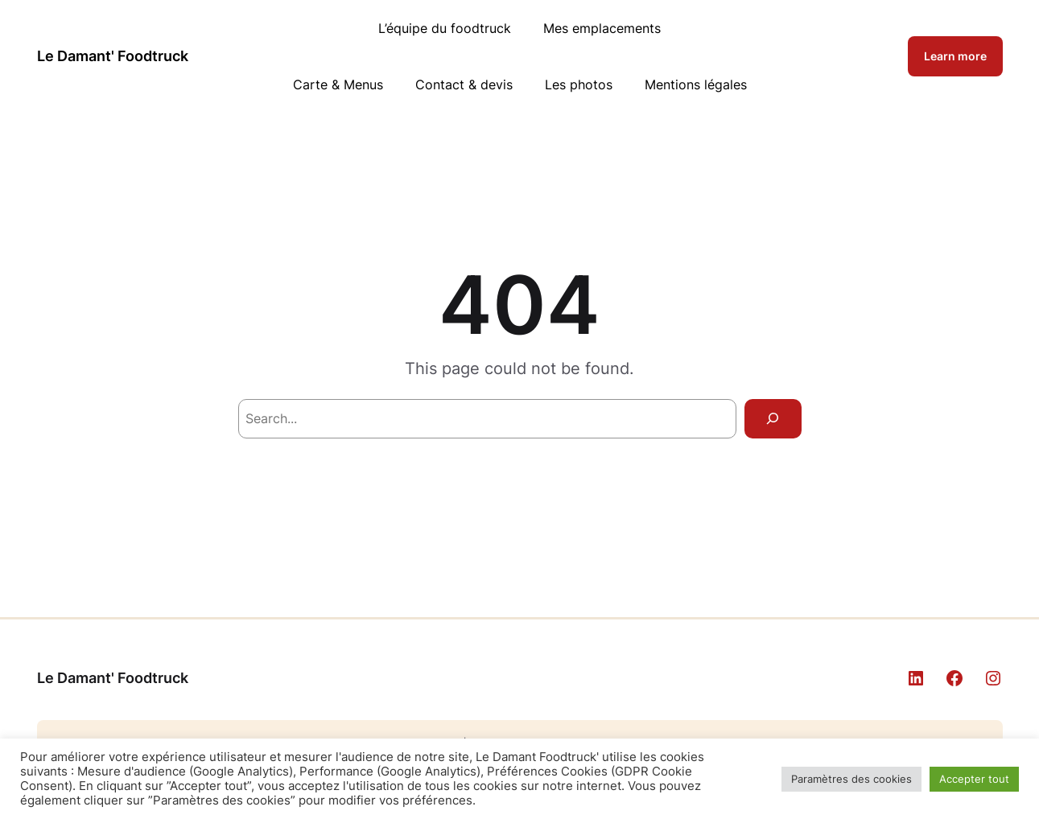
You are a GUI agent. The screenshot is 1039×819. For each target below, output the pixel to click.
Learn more (955, 56)
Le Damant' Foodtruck (112, 55)
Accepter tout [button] (974, 778)
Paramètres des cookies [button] (851, 778)
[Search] (773, 418)
